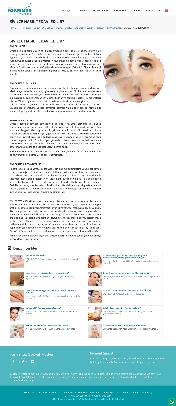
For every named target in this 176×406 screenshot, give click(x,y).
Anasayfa (67, 10)
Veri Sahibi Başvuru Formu (155, 1)
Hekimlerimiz (120, 10)
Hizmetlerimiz (100, 10)
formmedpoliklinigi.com (99, 395)
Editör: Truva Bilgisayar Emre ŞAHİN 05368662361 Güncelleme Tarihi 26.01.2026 (88, 399)
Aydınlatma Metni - (132, 1)
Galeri (137, 10)
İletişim (149, 10)
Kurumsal (82, 10)
